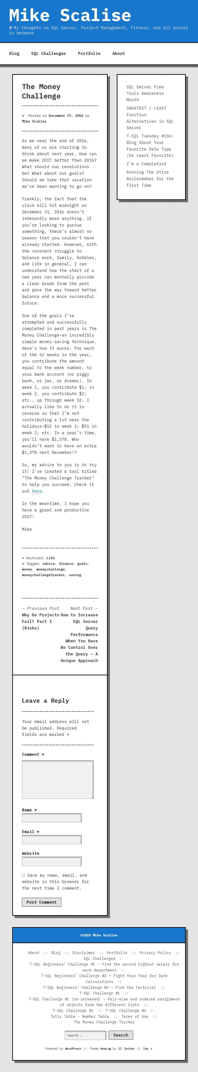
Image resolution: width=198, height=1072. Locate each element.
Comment (33, 754)
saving (75, 575)
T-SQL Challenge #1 (99, 993)
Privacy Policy (155, 952)
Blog (14, 53)
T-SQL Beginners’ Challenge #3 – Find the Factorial (99, 987)
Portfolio (89, 53)
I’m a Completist (146, 163)
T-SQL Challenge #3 (125, 1010)
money (27, 569)
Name (29, 810)
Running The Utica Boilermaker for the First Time (150, 179)
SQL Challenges (48, 53)
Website (30, 853)
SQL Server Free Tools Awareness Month (145, 93)
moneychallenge (50, 569)
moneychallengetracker (43, 575)
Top (148, 1048)
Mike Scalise (70, 15)
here (37, 491)
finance (66, 563)
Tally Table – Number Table (79, 1016)
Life (51, 558)
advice (49, 563)
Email (30, 831)
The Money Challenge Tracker (104, 1022)
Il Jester (126, 1048)
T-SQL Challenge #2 (73, 1010)
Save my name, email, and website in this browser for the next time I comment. (55, 882)
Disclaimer (83, 952)
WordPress (73, 1048)
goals (82, 563)
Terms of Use (134, 1016)
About (118, 53)
